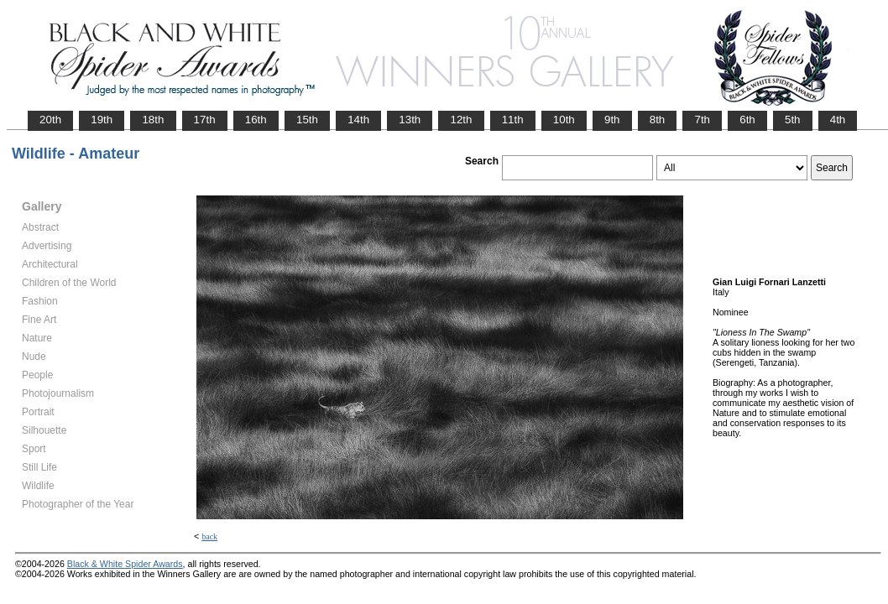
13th (409, 119)
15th (307, 119)
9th (612, 119)
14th (358, 119)
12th (461, 119)
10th (564, 119)
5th (793, 119)
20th (50, 119)
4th (838, 119)
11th (513, 119)
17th (205, 119)
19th (101, 119)
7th (702, 119)
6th (747, 119)
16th (256, 119)
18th (153, 119)
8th (657, 119)
